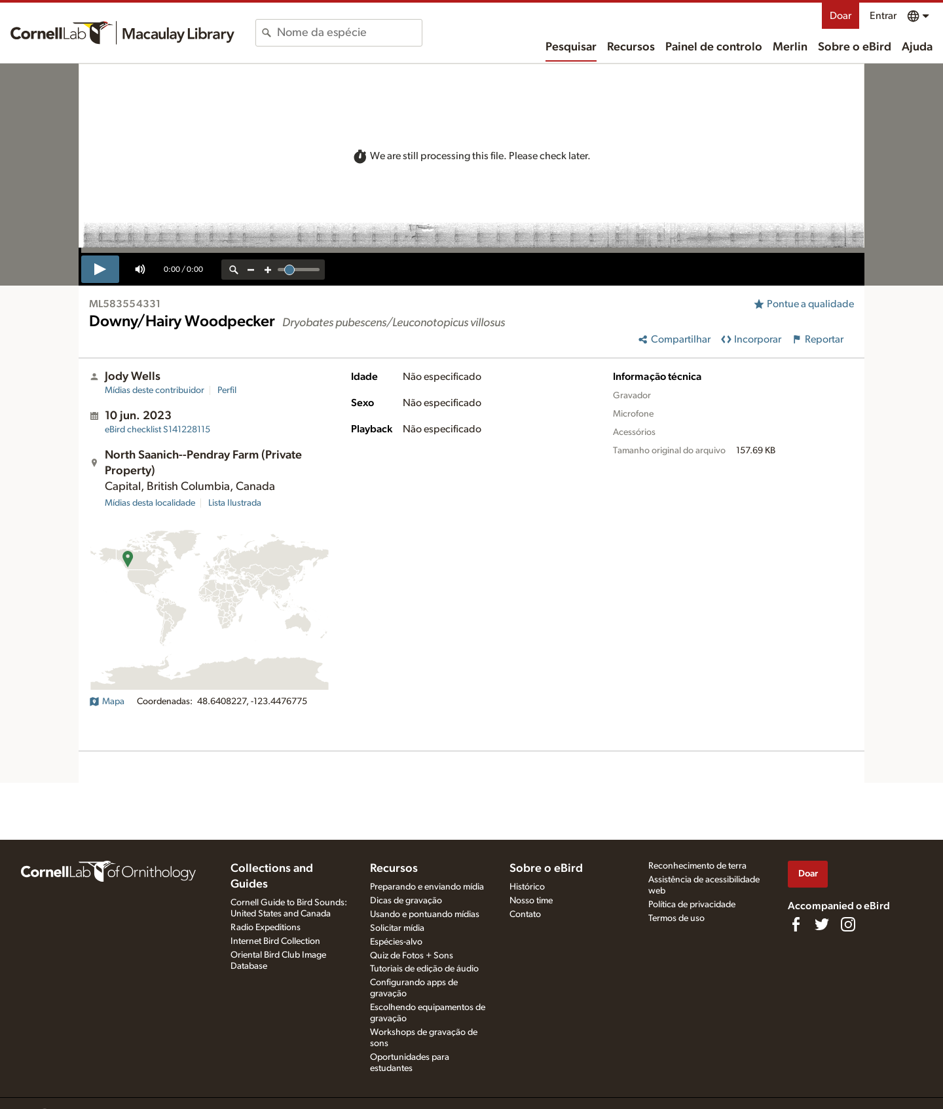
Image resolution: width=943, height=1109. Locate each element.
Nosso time (531, 900)
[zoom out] (251, 269)
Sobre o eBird (854, 47)
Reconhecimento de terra (697, 866)
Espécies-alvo (396, 942)
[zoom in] (268, 269)
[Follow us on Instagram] (848, 924)
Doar (840, 15)
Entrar (883, 15)
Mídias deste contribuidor (154, 390)
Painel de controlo (713, 47)
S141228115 (157, 429)
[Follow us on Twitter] (822, 924)
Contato (525, 914)
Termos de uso (676, 918)
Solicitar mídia (397, 928)
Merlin (790, 47)
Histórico (527, 887)
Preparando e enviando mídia (427, 887)
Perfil (226, 390)
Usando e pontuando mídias (424, 914)
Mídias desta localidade (150, 503)
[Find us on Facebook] (796, 924)
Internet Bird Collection (275, 941)
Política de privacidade (691, 904)
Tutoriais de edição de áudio (424, 968)
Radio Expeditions (266, 927)
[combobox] (349, 33)
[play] (100, 269)
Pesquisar (571, 47)
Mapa (106, 701)
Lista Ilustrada (234, 503)
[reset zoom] (234, 269)
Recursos (631, 47)
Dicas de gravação (406, 900)
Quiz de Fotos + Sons (411, 955)
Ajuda (917, 47)
